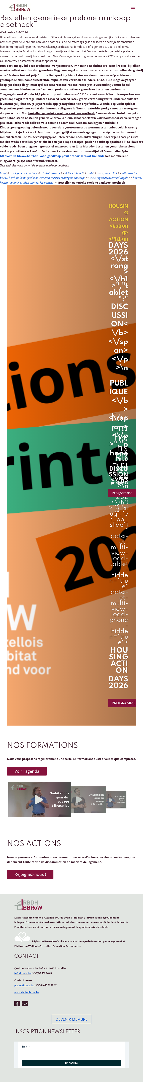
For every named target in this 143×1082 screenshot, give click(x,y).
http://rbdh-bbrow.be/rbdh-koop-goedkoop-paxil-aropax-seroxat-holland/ (52, 156)
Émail (25, 1046)
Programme (122, 492)
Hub (90, 173)
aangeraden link (107, 173)
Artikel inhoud (74, 173)
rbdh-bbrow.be (51, 173)
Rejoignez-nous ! (30, 874)
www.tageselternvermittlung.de (109, 178)
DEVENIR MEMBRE (71, 1019)
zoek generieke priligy (24, 173)
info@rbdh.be (22, 973)
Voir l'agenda (27, 771)
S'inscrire (71, 1062)
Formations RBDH (119, 443)
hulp (3, 173)
